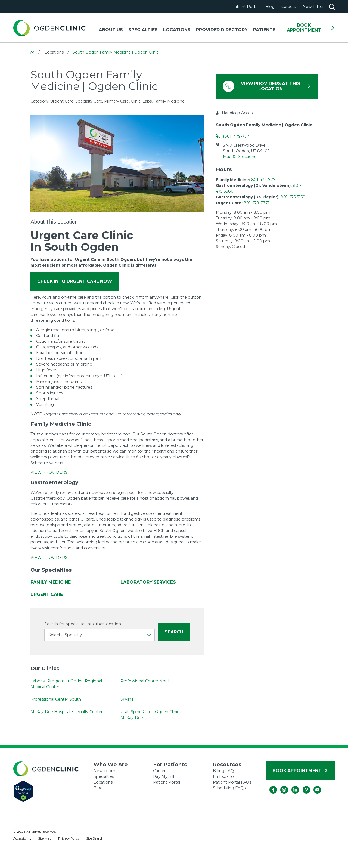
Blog (270, 6)
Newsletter (313, 6)
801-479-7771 (264, 179)
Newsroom (104, 770)
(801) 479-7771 (237, 136)
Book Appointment (311, 27)
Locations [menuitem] (177, 29)
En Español (224, 776)
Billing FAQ (223, 770)
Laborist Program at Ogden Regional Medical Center (66, 684)
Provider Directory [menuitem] (222, 29)
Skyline (127, 699)
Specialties (104, 776)
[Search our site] (332, 7)
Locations (103, 782)
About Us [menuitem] (111, 29)
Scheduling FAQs (229, 787)
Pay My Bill (163, 776)
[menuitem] (22, 838)
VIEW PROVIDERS (48, 472)
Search (174, 632)
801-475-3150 (293, 196)
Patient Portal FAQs (232, 782)
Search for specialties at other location (82, 624)
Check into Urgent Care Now (74, 281)
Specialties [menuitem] (143, 29)
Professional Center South (55, 699)
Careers (288, 6)
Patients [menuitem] (264, 29)
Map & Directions (239, 156)
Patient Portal (245, 6)
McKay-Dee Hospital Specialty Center (66, 711)
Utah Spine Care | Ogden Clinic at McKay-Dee (152, 714)
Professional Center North (146, 681)
